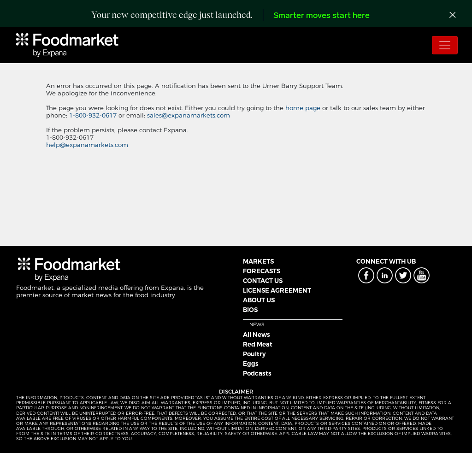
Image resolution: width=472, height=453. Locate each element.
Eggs (251, 363)
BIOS (250, 309)
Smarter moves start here (321, 16)
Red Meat (257, 344)
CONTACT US (263, 280)
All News (256, 334)
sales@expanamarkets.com (188, 115)
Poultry (254, 354)
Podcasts (257, 373)
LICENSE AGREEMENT (277, 290)
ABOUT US (259, 300)
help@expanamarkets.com (87, 144)
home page (302, 108)
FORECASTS (261, 271)
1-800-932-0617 (93, 115)
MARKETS (258, 261)
